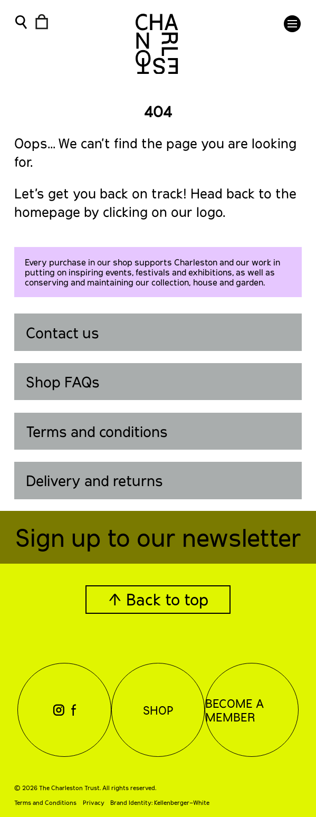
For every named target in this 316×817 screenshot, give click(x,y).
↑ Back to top (158, 599)
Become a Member (234, 710)
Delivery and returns (94, 480)
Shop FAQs (63, 381)
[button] (292, 23)
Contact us (62, 332)
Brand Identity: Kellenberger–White (159, 802)
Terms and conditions (97, 431)
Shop (158, 710)
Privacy (93, 802)
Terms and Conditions (45, 802)
